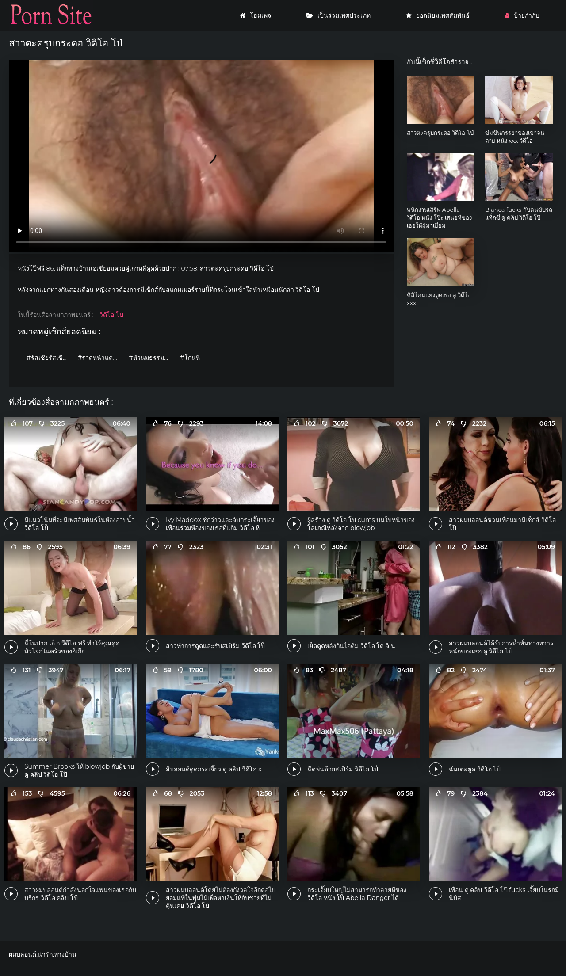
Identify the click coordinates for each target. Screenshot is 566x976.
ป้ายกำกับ (522, 15)
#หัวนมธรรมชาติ (152, 358)
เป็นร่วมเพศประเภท (338, 15)
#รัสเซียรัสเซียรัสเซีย (50, 358)
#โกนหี (190, 358)
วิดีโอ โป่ (111, 315)
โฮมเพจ (255, 15)
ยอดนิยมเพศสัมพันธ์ (438, 15)
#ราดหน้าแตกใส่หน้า (101, 358)
